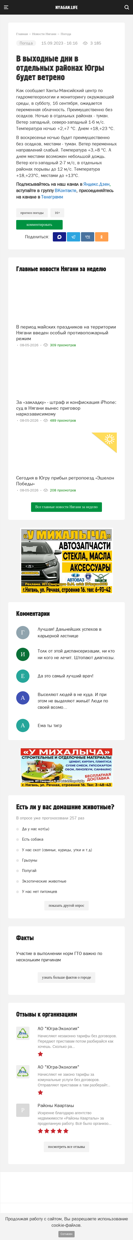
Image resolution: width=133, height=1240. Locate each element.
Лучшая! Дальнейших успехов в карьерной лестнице (69, 632)
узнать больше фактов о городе (66, 977)
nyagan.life (66, 7)
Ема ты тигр (50, 725)
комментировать (39, 225)
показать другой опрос (66, 906)
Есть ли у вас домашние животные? (65, 807)
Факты (25, 938)
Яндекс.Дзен (96, 184)
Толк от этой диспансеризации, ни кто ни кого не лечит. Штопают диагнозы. (76, 654)
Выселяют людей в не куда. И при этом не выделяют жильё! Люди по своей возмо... (73, 701)
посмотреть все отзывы (66, 1147)
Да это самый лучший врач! (65, 676)
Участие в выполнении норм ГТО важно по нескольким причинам (59, 956)
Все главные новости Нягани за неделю (66, 507)
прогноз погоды (32, 213)
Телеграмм (52, 197)
